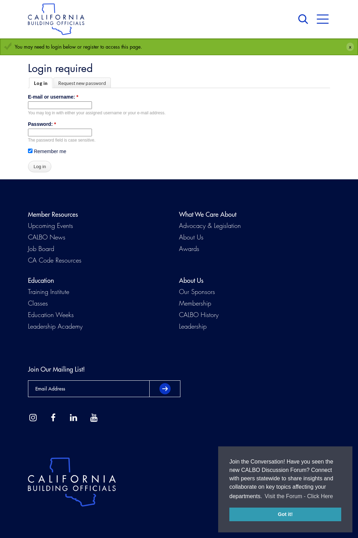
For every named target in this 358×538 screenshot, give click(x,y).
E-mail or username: (53, 97)
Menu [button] (322, 19)
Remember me (47, 151)
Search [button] (305, 19)
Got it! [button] (285, 514)
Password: (42, 124)
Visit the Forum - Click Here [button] (299, 496)
